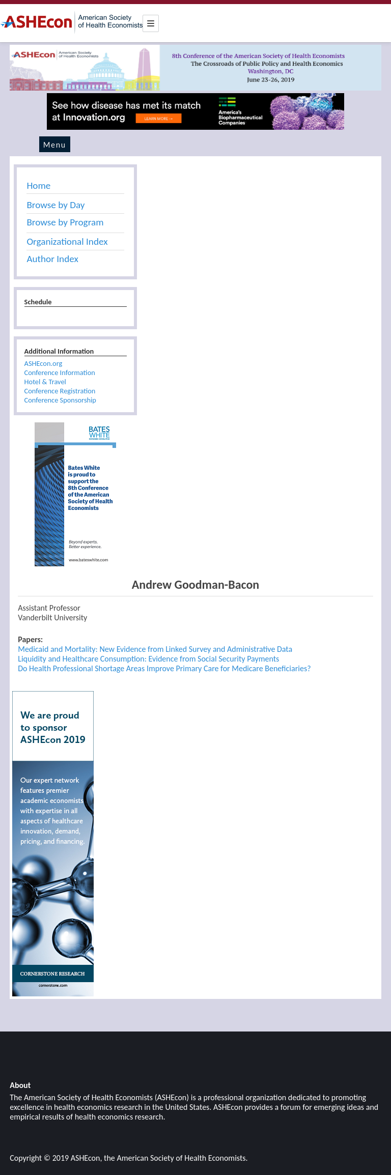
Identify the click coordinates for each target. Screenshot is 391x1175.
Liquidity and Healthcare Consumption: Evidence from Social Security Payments (148, 659)
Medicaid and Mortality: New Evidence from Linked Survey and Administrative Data (155, 649)
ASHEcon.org (43, 363)
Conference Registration (60, 390)
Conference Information (59, 372)
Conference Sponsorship (60, 400)
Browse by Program (64, 222)
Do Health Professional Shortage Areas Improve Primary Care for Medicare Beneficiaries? (164, 668)
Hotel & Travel (45, 381)
